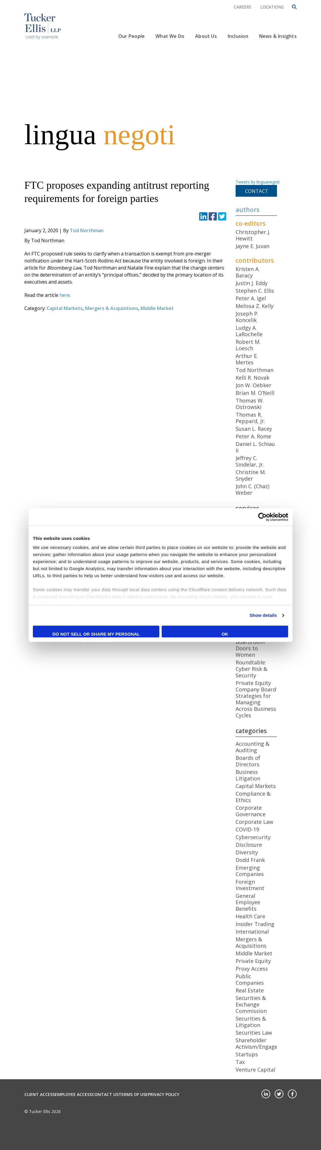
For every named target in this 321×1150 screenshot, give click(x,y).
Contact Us (105, 1094)
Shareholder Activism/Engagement (263, 1043)
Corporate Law (254, 821)
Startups (247, 1054)
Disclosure (249, 844)
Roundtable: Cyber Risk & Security (251, 669)
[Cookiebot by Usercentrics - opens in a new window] (262, 517)
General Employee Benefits (248, 902)
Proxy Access (252, 968)
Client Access (39, 1094)
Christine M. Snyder (251, 475)
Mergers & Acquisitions (111, 308)
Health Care (250, 916)
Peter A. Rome (253, 436)
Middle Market (157, 308)
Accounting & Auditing (252, 747)
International (252, 931)
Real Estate (250, 990)
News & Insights (278, 36)
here (65, 295)
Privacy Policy (163, 1094)
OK (225, 634)
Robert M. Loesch (248, 345)
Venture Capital (255, 1069)
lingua (99, 134)
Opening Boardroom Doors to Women (250, 645)
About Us (206, 36)
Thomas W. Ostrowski (250, 403)
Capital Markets (65, 308)
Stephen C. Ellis (255, 290)
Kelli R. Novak (252, 377)
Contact (256, 191)
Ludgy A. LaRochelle (249, 331)
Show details (263, 615)
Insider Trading (255, 923)
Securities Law (254, 1032)
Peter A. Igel (251, 298)
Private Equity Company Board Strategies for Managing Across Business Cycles (256, 699)
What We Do (170, 36)
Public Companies (250, 979)
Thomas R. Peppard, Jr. (250, 418)
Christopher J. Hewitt (253, 235)
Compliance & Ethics (253, 797)
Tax (240, 1061)
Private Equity (253, 960)
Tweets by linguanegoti (258, 182)
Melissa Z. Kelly (254, 305)
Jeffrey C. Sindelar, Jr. (250, 461)
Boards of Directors (248, 761)
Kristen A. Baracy (248, 272)
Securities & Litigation (251, 1021)
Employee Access (73, 1094)
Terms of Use (133, 1094)
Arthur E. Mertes (247, 359)
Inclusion (238, 36)
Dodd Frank (250, 859)
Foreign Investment (250, 885)
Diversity (247, 852)
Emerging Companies (250, 871)
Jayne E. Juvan (252, 246)
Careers (242, 7)
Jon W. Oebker (253, 385)
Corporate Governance (251, 811)
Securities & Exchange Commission (251, 1004)
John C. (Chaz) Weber (252, 489)
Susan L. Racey (254, 428)
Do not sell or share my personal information (96, 634)
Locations (272, 7)
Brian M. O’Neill (255, 392)
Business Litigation (248, 775)
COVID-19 (247, 829)
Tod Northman (87, 230)
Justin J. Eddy (252, 283)
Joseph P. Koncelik (247, 317)
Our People (131, 36)
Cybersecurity (253, 837)
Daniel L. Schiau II (255, 447)
